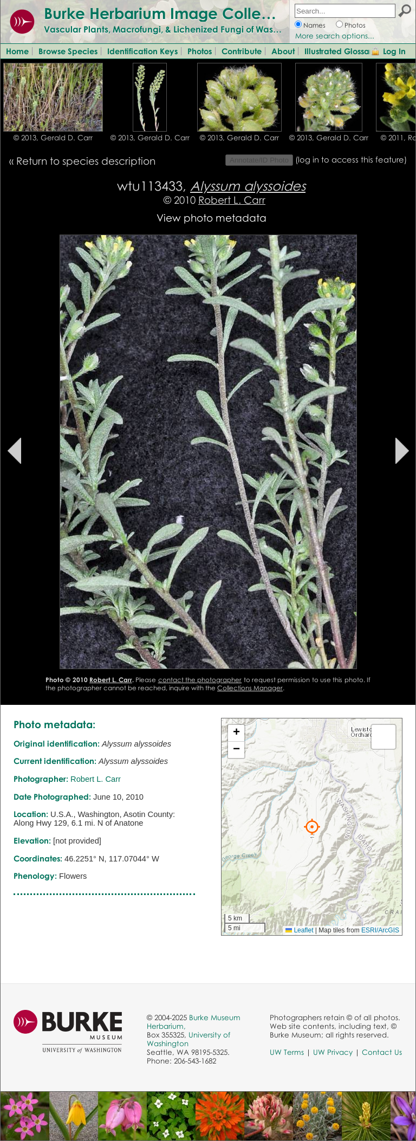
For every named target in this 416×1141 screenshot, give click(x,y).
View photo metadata (211, 217)
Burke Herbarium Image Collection (171, 13)
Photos (355, 25)
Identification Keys (142, 51)
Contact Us (382, 1052)
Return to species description (85, 160)
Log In (394, 51)
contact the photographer (200, 680)
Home (17, 51)
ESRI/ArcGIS (380, 930)
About (283, 51)
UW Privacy (333, 1052)
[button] (312, 826)
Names (314, 25)
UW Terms (287, 1052)
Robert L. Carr (231, 199)
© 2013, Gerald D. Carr (53, 137)
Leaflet (299, 930)
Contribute (242, 51)
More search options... (334, 35)
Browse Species (68, 51)
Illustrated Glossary (340, 51)
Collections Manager (250, 688)
